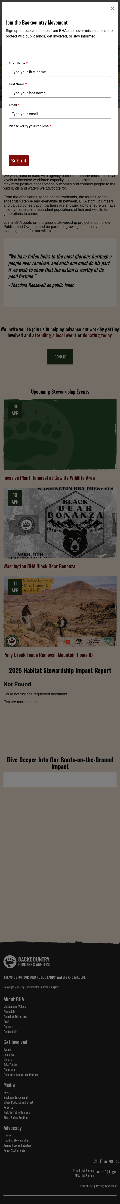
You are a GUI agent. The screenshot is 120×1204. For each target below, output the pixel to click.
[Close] (112, 8)
